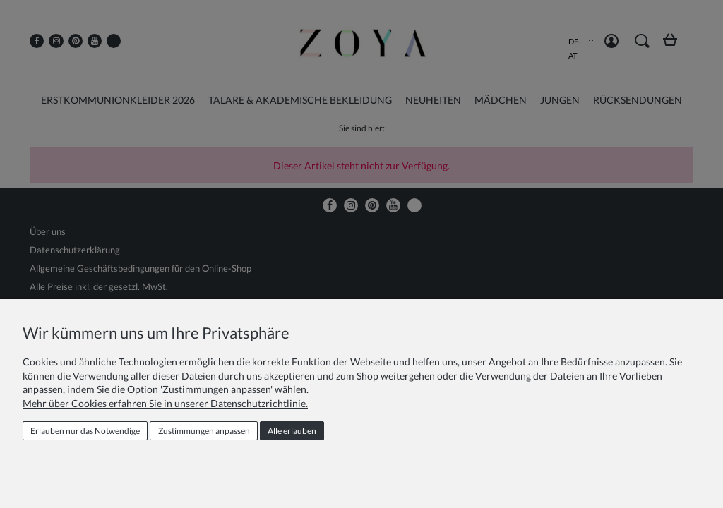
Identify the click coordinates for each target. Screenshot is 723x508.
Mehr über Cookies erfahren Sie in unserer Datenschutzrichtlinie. (165, 403)
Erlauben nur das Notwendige (85, 430)
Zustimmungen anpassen (204, 430)
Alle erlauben (292, 430)
